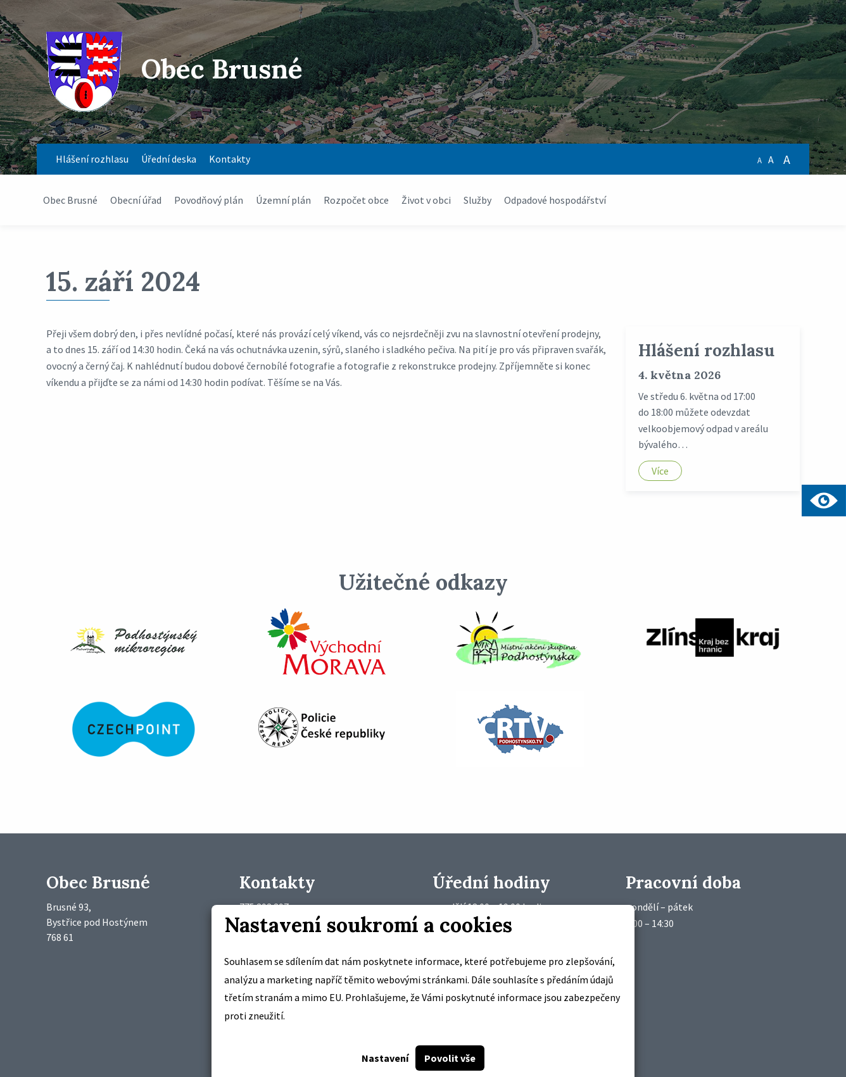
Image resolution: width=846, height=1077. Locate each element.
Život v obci (426, 200)
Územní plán (283, 200)
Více (660, 470)
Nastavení (385, 1058)
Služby (477, 200)
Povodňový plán (208, 200)
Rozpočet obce (356, 200)
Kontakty (229, 159)
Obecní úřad (135, 200)
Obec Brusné (70, 200)
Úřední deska (168, 159)
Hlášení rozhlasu (92, 159)
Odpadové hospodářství (555, 200)
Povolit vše (450, 1058)
